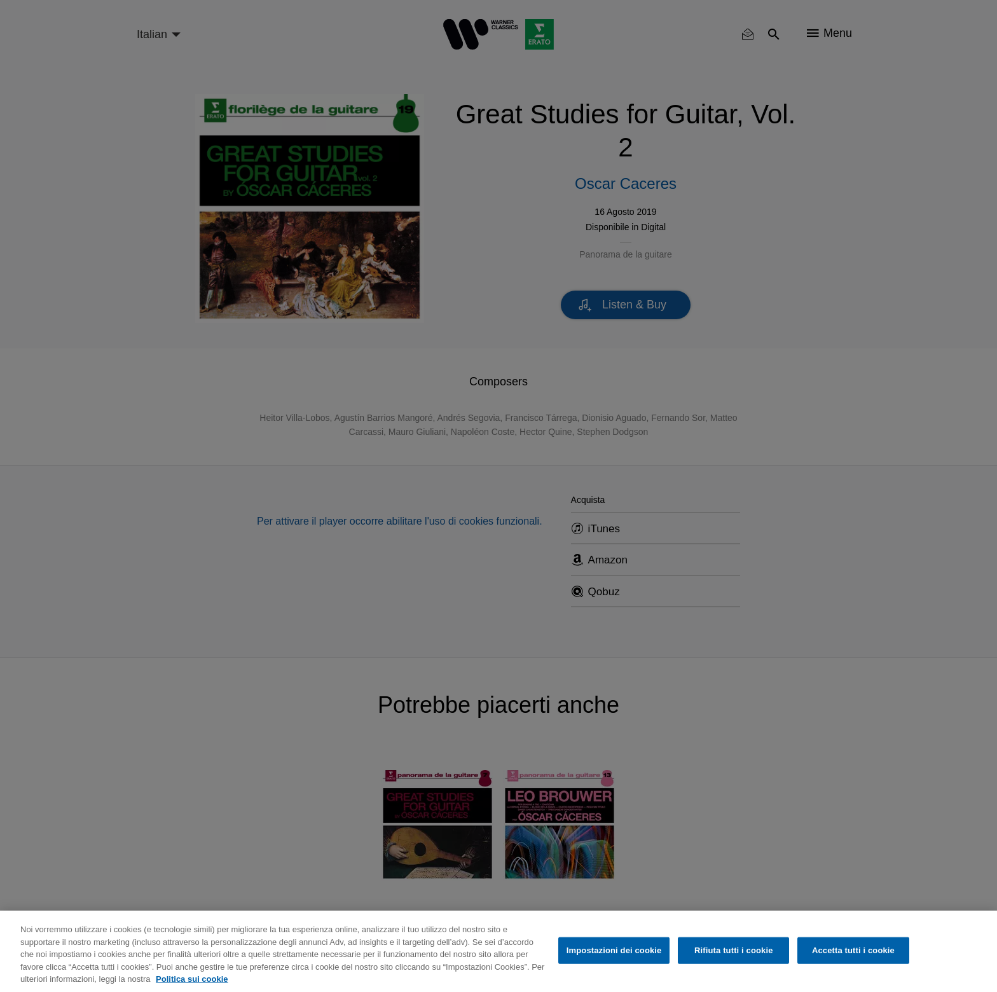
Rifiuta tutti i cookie (733, 950)
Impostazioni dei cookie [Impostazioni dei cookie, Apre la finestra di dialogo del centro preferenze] (614, 950)
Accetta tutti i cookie (853, 950)
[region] (498, 951)
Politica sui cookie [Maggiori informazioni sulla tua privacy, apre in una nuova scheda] (192, 979)
